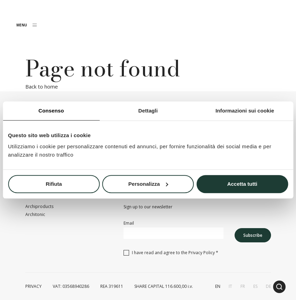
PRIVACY (33, 286)
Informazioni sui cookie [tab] (244, 111)
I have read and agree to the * (175, 252)
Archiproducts (39, 206)
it (230, 286)
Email (129, 223)
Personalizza (148, 184)
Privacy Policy (201, 253)
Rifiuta (54, 184)
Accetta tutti (242, 184)
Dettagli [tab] (148, 111)
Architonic (35, 214)
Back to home (41, 86)
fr (242, 286)
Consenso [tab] (51, 111)
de (268, 286)
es (255, 286)
